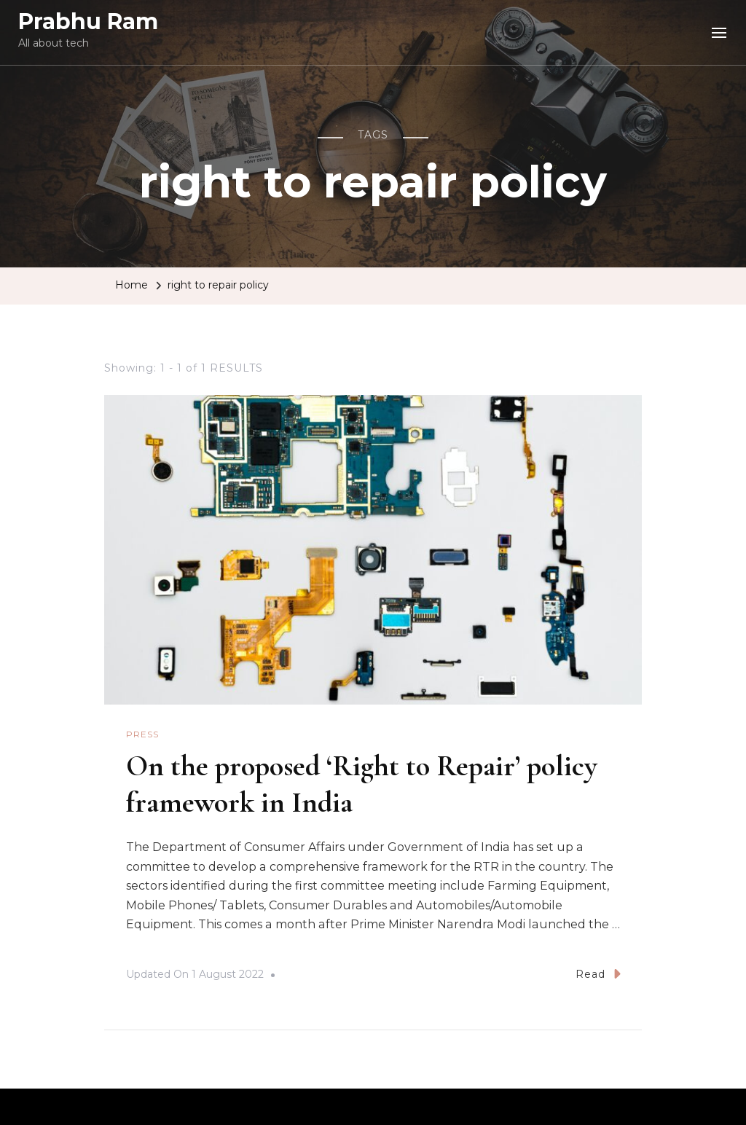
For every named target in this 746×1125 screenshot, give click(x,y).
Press (142, 734)
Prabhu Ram (88, 21)
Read (598, 973)
